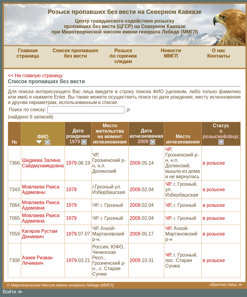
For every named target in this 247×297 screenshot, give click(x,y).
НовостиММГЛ (171, 53)
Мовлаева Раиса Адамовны (40, 189)
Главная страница (28, 53)
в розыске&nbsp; (221, 136)
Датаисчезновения (146, 133)
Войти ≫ (13, 291)
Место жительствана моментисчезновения (110, 133)
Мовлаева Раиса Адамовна (40, 205)
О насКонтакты (218, 53)
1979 (78, 141)
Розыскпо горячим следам (123, 56)
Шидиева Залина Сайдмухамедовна (43, 163)
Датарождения (78, 133)
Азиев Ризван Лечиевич (37, 260)
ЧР (168, 149)
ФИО (43, 136)
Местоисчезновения (183, 139)
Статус (221, 125)
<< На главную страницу (35, 75)
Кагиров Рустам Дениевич (39, 234)
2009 (146, 141)
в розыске (214, 163)
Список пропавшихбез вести (75, 53)
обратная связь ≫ (226, 284)
